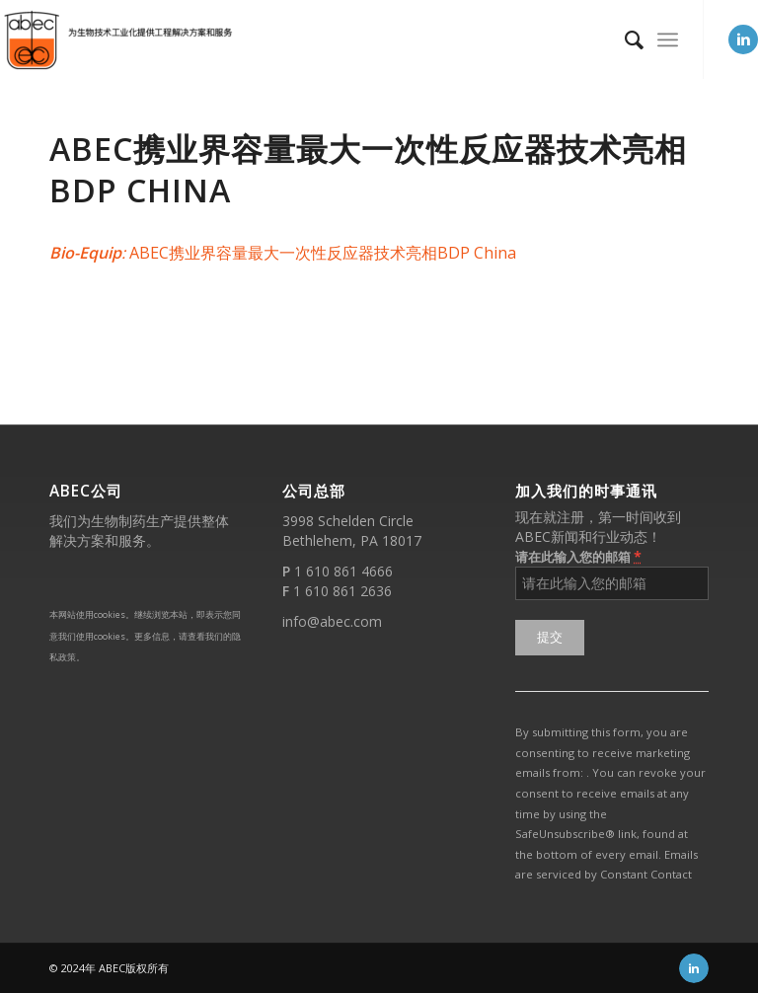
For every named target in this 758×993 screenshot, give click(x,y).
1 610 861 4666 (343, 571)
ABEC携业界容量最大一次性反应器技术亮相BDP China (368, 169)
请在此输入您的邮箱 (578, 556)
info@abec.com (332, 621)
